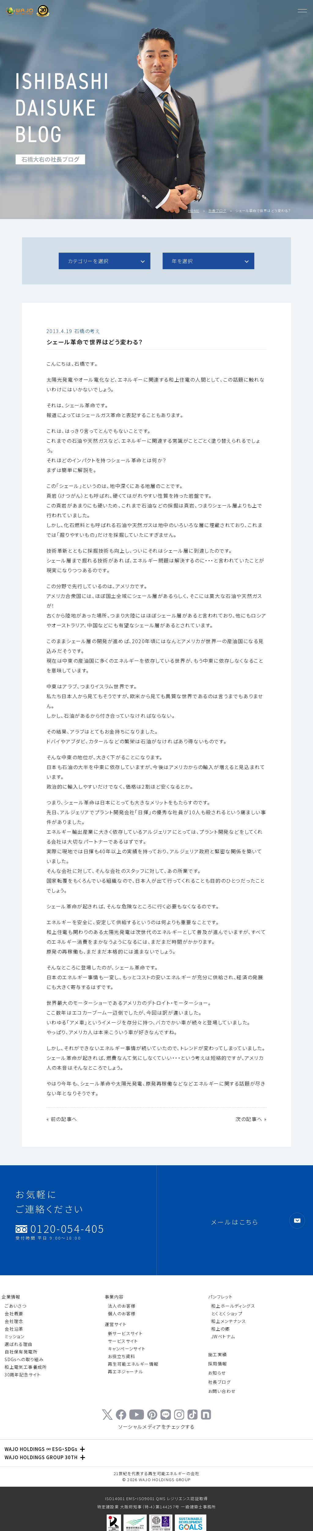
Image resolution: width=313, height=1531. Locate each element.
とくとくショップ (226, 1313)
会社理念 (14, 1321)
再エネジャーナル (125, 1371)
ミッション (14, 1336)
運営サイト (116, 1324)
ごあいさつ (15, 1306)
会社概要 (14, 1313)
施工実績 (217, 1354)
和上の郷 (220, 1329)
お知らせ (217, 1373)
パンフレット (220, 1297)
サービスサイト (123, 1341)
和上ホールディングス (233, 1306)
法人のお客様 (121, 1306)
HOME (193, 210)
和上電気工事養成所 (26, 1367)
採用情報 (217, 1364)
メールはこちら (235, 1221)
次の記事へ (249, 1119)
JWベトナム (223, 1336)
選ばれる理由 (18, 1344)
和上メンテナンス (228, 1321)
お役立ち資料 (121, 1356)
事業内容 (114, 1297)
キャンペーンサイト (127, 1349)
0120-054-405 (60, 1231)
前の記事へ (64, 1119)
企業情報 (11, 1297)
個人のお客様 (121, 1313)
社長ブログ (217, 210)
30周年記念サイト (23, 1375)
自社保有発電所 (21, 1352)
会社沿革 (14, 1329)
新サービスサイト (125, 1333)
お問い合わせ (221, 1391)
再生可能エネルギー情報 (133, 1364)
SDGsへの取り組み (24, 1359)
